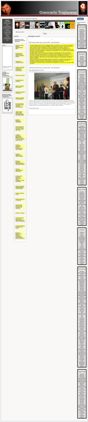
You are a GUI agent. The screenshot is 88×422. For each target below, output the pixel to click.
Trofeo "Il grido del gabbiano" (19, 98)
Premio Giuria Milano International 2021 (19, 47)
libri (7, 25)
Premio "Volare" (20, 213)
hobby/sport (7, 38)
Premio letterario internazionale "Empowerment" (20, 162)
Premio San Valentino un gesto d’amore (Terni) (19, 55)
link (7, 40)
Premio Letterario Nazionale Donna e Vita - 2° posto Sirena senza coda (19, 137)
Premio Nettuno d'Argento (20, 199)
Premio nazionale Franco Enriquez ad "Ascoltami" (18, 147)
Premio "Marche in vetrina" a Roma (20, 227)
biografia (7, 21)
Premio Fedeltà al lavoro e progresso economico (19, 69)
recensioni (7, 26)
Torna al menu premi (34, 108)
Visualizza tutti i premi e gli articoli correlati (20, 40)
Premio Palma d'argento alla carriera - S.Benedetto (19, 105)
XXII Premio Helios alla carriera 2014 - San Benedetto (19, 113)
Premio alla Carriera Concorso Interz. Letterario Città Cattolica (19, 178)
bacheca (7, 34)
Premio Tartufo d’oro (19, 194)
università (7, 32)
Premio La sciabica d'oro (19, 62)
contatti (7, 37)
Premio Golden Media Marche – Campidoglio (20, 187)
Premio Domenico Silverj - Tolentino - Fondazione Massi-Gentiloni (20, 235)
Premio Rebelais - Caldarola (18, 121)
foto (7, 35)
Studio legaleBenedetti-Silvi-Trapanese (7, 95)
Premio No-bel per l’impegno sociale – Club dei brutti (19, 128)
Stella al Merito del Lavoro (19, 86)
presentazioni (7, 28)
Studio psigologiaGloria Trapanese (5, 73)
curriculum (7, 23)
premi (7, 29)
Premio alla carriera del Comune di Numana (18, 206)
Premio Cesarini (20, 75)
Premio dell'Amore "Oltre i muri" (19, 155)
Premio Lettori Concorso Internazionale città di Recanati (20, 219)
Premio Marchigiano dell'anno (19, 170)
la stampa (7, 31)
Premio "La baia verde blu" (20, 92)
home (7, 20)
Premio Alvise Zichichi (19, 81)
